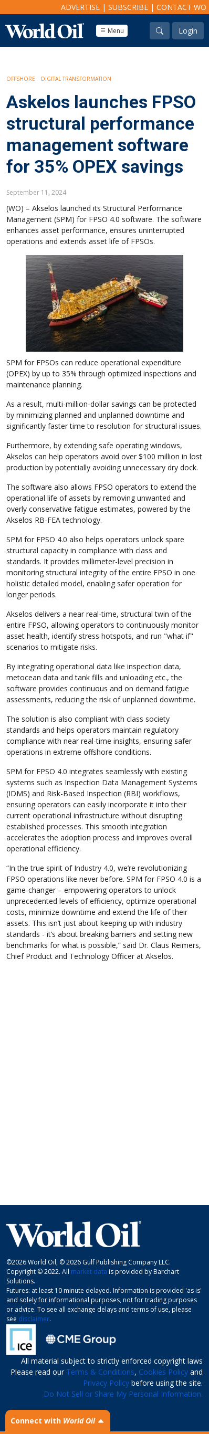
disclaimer (33, 1318)
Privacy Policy (106, 1383)
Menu (112, 30)
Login (188, 31)
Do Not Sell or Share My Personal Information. (123, 1394)
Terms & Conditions (100, 1372)
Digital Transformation (76, 78)
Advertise (80, 7)
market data (89, 1271)
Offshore (20, 78)
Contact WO (181, 7)
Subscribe (128, 7)
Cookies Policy (163, 1372)
